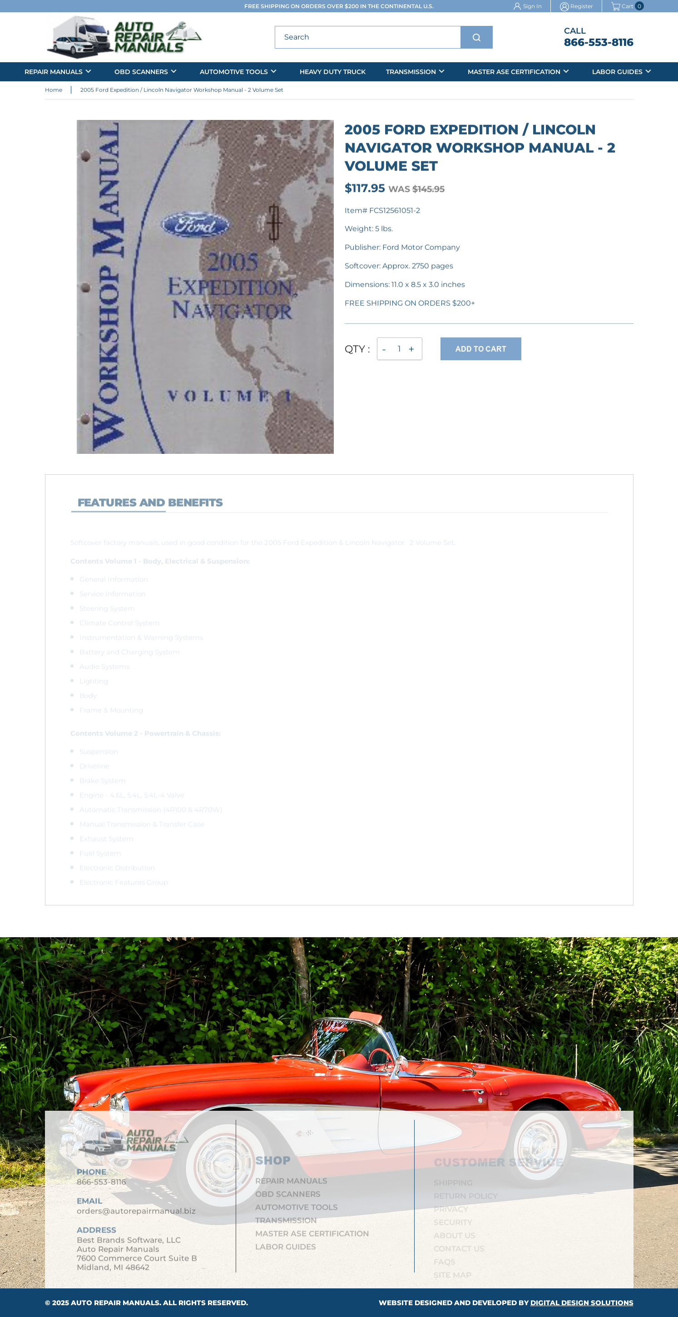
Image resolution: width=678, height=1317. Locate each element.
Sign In (532, 6)
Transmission (411, 72)
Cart (622, 6)
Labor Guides (617, 72)
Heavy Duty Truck (333, 72)
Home (53, 91)
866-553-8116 (598, 42)
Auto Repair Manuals (115, 1302)
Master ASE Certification (514, 72)
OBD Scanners (141, 72)
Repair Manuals (54, 72)
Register (581, 6)
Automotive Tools (234, 72)
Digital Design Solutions (581, 1302)
